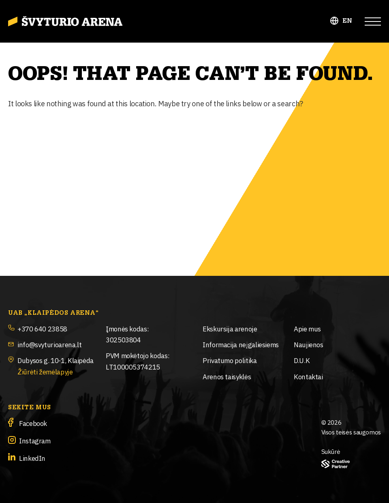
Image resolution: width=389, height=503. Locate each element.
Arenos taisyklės (227, 376)
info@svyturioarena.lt (49, 344)
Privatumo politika (230, 360)
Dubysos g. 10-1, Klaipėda (55, 360)
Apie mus (307, 328)
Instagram (35, 440)
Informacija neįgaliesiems (241, 344)
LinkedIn (32, 457)
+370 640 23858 (42, 328)
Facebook (33, 423)
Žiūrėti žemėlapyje (45, 371)
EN (347, 21)
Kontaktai (308, 376)
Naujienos (308, 344)
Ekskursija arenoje (230, 328)
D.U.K (302, 360)
